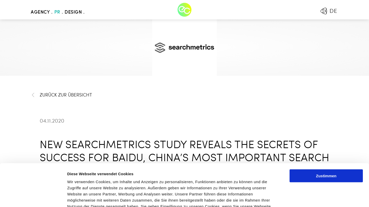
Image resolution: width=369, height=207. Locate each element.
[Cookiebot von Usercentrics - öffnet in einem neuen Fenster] (33, 197)
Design (73, 12)
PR (57, 12)
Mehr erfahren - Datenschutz (94, 176)
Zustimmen (326, 133)
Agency (40, 12)
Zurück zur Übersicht (61, 95)
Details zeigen (272, 197)
